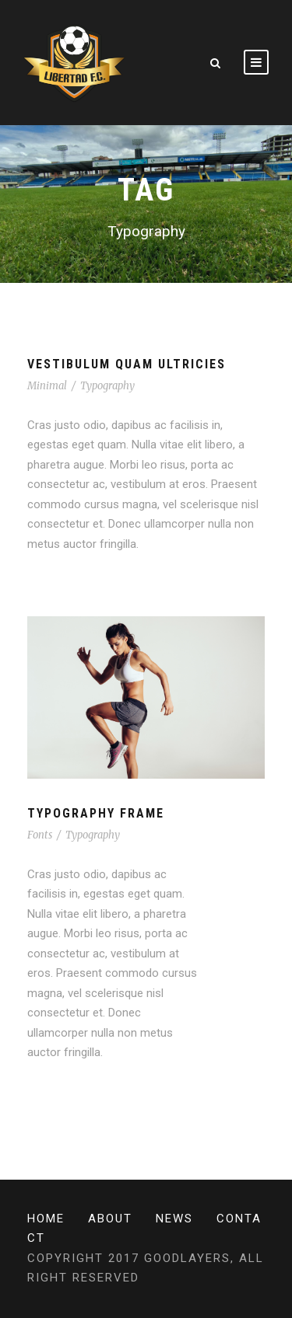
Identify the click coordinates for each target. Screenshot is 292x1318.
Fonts (39, 835)
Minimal (47, 385)
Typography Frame (95, 813)
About (110, 1219)
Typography (107, 385)
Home (46, 1219)
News (174, 1219)
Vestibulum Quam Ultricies (126, 364)
